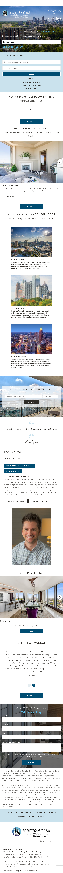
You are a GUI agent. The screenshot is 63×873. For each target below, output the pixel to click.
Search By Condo (31, 82)
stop (50, 26)
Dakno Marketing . (30, 871)
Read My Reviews (16, 501)
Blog (31, 816)
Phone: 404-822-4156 (29, 857)
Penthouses (31, 79)
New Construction (31, 85)
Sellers (21, 816)
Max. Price (13, 68)
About (41, 816)
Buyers (52, 813)
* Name (5, 716)
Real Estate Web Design (12, 871)
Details (10, 196)
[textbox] (33, 62)
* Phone (5, 724)
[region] (31, 171)
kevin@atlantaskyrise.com (12, 857)
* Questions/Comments (12, 742)
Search (31, 74)
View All (31, 122)
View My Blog (13, 471)
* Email (5, 733)
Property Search (24, 813)
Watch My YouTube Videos (19, 466)
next (59, 161)
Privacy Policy (8, 866)
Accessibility (27, 866)
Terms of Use (18, 866)
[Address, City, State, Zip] (23, 396)
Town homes (31, 89)
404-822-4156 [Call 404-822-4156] (43, 840)
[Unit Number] (50, 396)
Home (9, 813)
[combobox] (31, 62)
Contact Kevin (40, 501)
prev (3, 161)
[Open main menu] (3, 3)
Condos (41, 813)
